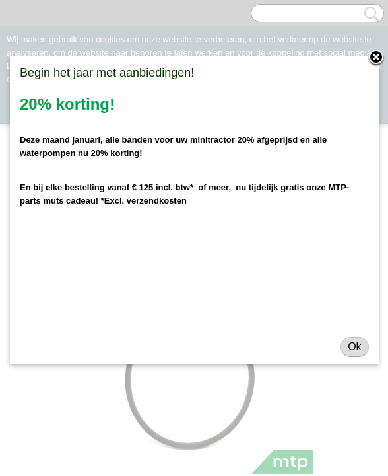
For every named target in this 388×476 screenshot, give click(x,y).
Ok (354, 346)
